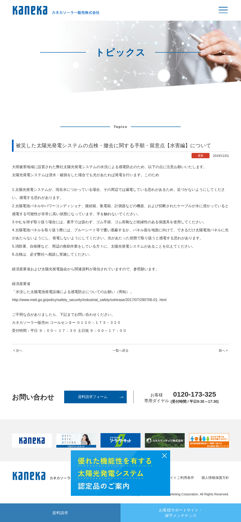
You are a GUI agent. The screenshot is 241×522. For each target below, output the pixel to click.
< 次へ (17, 350)
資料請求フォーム (91, 397)
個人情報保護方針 (214, 478)
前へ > (223, 350)
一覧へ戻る (120, 350)
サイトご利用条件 (177, 478)
